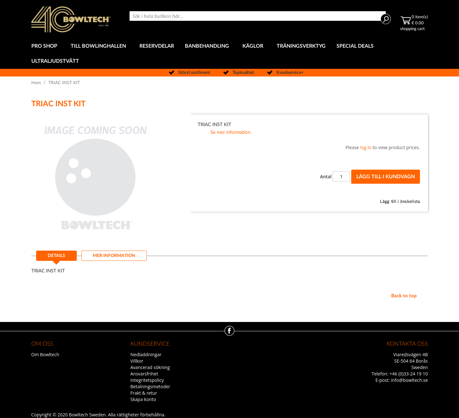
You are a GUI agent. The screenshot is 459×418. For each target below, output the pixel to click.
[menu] (229, 54)
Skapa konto (143, 399)
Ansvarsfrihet (144, 374)
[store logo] (71, 19)
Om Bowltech (45, 354)
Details (56, 255)
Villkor (137, 361)
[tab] (56, 258)
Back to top (404, 295)
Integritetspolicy (147, 380)
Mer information (114, 255)
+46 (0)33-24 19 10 (409, 374)
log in (365, 147)
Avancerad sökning (150, 367)
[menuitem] (46, 46)
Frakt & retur (144, 393)
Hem (36, 83)
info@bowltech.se (409, 380)
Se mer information (230, 132)
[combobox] (258, 16)
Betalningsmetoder (150, 386)
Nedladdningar (146, 354)
